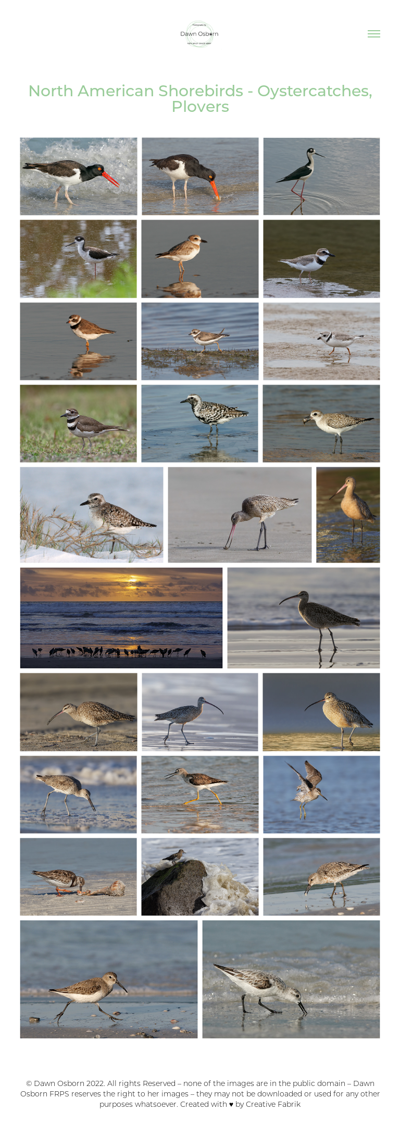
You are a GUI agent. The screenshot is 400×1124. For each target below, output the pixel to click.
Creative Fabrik (273, 1104)
